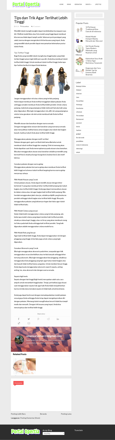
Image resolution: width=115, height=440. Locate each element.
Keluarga (79, 105)
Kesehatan (77, 5)
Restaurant (80, 119)
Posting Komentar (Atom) (30, 418)
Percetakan (80, 116)
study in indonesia (82, 145)
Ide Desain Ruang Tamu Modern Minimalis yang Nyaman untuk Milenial (87, 50)
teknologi (79, 149)
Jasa (77, 97)
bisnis (78, 127)
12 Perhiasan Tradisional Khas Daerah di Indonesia (93, 29)
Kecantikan (25, 26)
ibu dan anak (80, 138)
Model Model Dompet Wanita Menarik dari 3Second (94, 39)
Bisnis (68, 5)
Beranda (43, 414)
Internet (79, 94)
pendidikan (79, 141)
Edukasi (78, 90)
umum (78, 152)
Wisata (88, 5)
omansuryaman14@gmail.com (44, 336)
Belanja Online (81, 86)
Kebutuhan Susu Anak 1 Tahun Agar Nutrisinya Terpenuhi (94, 61)
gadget (78, 134)
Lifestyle (98, 5)
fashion (78, 130)
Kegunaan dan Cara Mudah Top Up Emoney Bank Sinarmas (93, 71)
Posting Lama (66, 414)
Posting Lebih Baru (18, 414)
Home (60, 5)
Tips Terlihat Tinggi (21, 53)
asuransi (79, 123)
